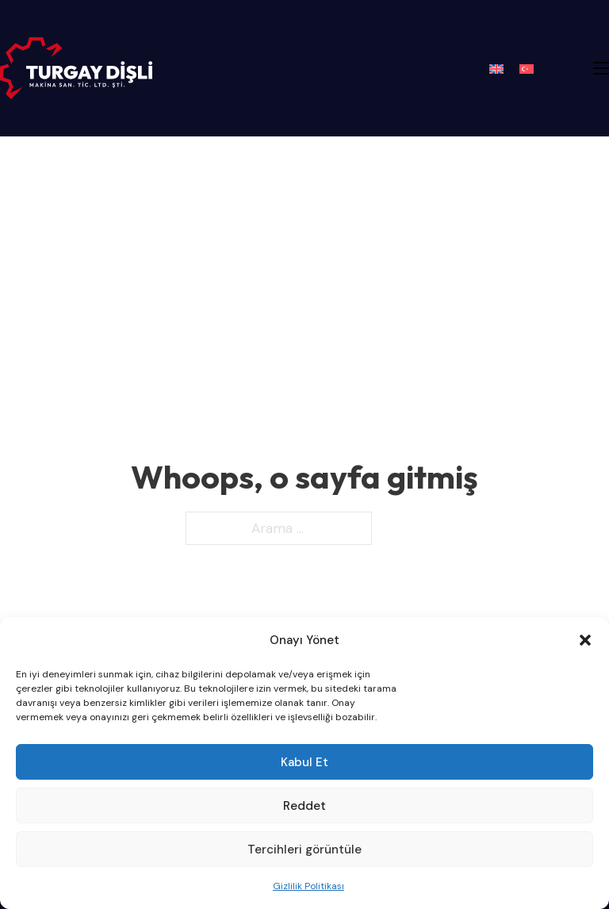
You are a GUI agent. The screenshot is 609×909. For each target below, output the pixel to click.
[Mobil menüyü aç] (601, 68)
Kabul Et (304, 762)
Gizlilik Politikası (308, 886)
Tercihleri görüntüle (304, 849)
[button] (585, 640)
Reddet (304, 806)
